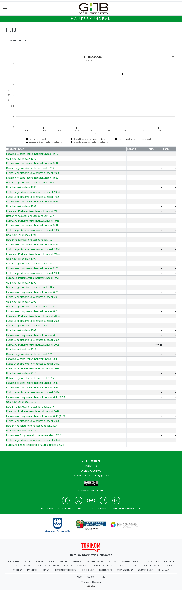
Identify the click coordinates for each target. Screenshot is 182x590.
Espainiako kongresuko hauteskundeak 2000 (32, 292)
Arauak (102, 508)
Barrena (169, 561)
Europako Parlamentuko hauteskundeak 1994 (32, 254)
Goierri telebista (101, 565)
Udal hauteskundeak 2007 (21, 330)
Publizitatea (85, 508)
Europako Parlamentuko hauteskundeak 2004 (32, 316)
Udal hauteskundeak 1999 (21, 282)
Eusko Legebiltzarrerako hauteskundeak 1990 (33, 230)
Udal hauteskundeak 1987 (21, 206)
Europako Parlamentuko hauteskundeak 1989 (32, 220)
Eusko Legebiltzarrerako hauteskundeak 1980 (33, 173)
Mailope (32, 570)
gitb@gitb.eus (102, 475)
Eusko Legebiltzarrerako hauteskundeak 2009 (33, 340)
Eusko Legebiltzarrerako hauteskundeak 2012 (33, 363)
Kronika (17, 570)
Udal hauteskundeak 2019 (21, 402)
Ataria (113, 561)
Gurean (91, 576)
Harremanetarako (123, 508)
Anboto (76, 561)
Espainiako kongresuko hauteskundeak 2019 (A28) (35, 397)
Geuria (68, 565)
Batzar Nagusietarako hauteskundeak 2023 (31, 425)
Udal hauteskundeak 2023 (21, 430)
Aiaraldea (14, 561)
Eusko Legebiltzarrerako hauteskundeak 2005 (33, 320)
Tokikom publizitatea (91, 582)
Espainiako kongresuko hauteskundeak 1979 (32, 163)
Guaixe (121, 565)
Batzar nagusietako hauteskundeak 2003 (30, 306)
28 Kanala (164, 570)
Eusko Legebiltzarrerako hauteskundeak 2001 (33, 297)
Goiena (81, 565)
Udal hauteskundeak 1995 (21, 258)
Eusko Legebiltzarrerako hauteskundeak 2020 (33, 421)
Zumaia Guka (145, 570)
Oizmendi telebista (65, 570)
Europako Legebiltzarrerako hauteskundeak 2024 (35, 444)
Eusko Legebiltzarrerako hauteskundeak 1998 (33, 273)
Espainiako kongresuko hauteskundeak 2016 (32, 387)
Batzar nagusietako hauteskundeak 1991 (30, 239)
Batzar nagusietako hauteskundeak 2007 (30, 325)
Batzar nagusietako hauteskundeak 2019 (30, 406)
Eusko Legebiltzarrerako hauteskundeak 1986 (33, 196)
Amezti (63, 561)
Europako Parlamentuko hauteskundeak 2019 (32, 411)
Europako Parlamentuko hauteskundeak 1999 (32, 278)
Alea (51, 561)
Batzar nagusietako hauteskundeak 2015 (30, 378)
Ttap (102, 576)
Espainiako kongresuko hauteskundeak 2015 (32, 382)
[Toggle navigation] (5, 8)
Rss (141, 508)
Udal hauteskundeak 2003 (21, 301)
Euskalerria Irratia (47, 565)
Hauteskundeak (91, 19)
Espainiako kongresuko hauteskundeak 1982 (32, 177)
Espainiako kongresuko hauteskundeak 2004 (32, 311)
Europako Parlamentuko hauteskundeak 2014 (32, 368)
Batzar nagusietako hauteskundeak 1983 (30, 182)
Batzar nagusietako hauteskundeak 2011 (30, 354)
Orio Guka (88, 570)
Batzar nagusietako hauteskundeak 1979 (30, 168)
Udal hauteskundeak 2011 (21, 349)
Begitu (14, 565)
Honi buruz (46, 508)
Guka (133, 565)
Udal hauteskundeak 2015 (21, 373)
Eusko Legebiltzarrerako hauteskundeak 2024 (33, 440)
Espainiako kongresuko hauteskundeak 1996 (32, 268)
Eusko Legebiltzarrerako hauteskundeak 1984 (33, 192)
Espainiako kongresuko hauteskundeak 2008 (32, 335)
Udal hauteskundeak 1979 (21, 158)
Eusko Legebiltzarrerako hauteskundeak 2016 (33, 392)
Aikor (27, 561)
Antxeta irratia (95, 561)
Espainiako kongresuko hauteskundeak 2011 (32, 359)
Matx (79, 576)
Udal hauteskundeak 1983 (21, 187)
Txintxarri (105, 570)
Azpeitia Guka (130, 561)
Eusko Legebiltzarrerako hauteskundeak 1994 (33, 249)
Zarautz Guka (125, 570)
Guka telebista (150, 565)
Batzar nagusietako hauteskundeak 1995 (30, 263)
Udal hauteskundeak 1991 (21, 235)
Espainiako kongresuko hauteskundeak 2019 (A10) (35, 416)
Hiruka (168, 565)
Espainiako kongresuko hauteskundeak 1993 (32, 244)
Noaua (45, 570)
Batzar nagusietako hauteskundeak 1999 (30, 287)
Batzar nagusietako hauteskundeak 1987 (30, 216)
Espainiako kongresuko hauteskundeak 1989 (32, 225)
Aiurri (39, 561)
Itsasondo (17, 40)
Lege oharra (65, 508)
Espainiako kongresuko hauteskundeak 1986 (32, 201)
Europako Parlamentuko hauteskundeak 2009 (32, 344)
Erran (26, 565)
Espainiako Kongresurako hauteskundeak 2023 (33, 435)
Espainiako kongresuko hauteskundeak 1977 (32, 154)
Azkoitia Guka (151, 561)
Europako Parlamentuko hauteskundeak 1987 (32, 211)
